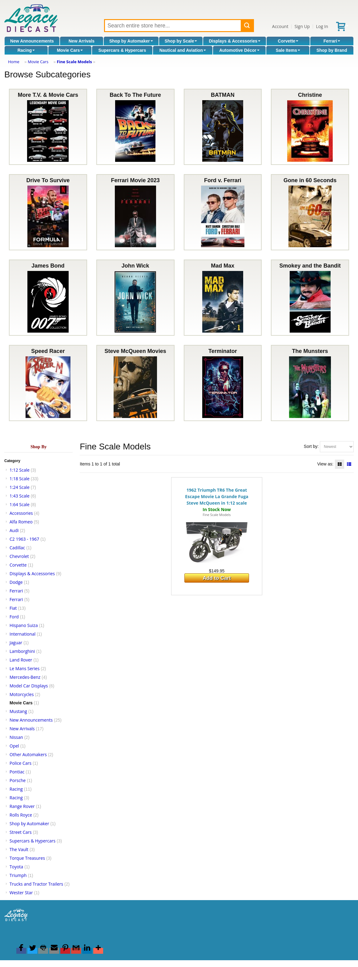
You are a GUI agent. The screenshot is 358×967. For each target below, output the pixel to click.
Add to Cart (217, 578)
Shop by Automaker (131, 41)
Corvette (288, 41)
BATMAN (222, 127)
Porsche (18, 780)
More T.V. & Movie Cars (48, 127)
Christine (310, 127)
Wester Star (21, 892)
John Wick (135, 298)
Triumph (18, 875)
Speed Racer (48, 383)
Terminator (222, 383)
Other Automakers (28, 754)
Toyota (16, 867)
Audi (14, 530)
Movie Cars (70, 50)
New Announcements (32, 41)
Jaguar (16, 642)
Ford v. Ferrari (222, 212)
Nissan (16, 737)
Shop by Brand (331, 50)
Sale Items (288, 50)
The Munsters (310, 383)
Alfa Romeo (21, 522)
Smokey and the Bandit (310, 298)
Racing (26, 50)
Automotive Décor (239, 50)
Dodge (16, 582)
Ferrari (332, 41)
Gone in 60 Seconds (310, 212)
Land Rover (21, 660)
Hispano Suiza (24, 625)
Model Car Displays (29, 686)
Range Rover (22, 806)
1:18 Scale (20, 478)
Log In (322, 26)
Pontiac (17, 772)
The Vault (19, 849)
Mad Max (222, 298)
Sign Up (302, 26)
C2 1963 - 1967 (24, 539)
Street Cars (21, 832)
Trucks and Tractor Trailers (36, 884)
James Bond (48, 298)
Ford (14, 617)
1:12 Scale (20, 470)
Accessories (21, 513)
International (22, 634)
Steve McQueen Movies (135, 383)
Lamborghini (22, 651)
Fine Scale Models (74, 61)
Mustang (18, 711)
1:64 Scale (20, 504)
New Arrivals (82, 41)
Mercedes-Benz (25, 677)
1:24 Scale (20, 487)
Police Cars (20, 763)
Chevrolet (19, 556)
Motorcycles (22, 694)
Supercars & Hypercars (122, 50)
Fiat (13, 608)
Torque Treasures (27, 858)
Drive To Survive (48, 212)
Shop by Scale (181, 41)
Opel (14, 746)
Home (13, 61)
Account (280, 26)
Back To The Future (135, 127)
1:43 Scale (20, 496)
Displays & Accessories (234, 41)
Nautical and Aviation (182, 50)
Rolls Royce (21, 815)
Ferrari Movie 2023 (135, 212)
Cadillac (17, 548)
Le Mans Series (24, 668)
